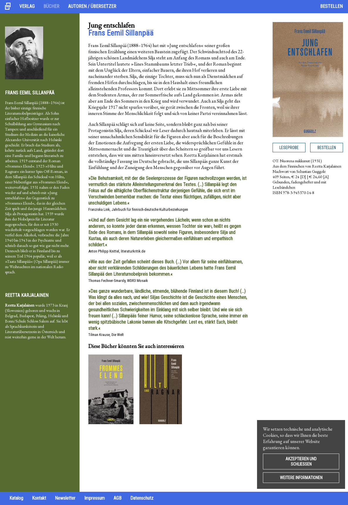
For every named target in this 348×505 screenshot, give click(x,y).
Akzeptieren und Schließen (301, 461)
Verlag (27, 6)
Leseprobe (289, 147)
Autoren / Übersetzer (92, 6)
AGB (117, 498)
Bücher (51, 6)
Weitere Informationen (301, 477)
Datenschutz (141, 498)
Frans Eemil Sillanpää (29, 93)
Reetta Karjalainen (26, 295)
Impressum (94, 498)
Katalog (16, 498)
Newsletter (65, 498)
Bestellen (331, 6)
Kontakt (39, 498)
